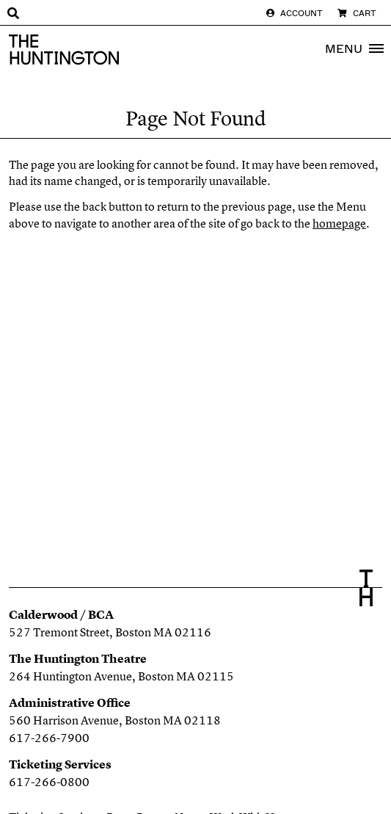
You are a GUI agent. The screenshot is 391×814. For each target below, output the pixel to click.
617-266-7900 (49, 738)
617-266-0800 (49, 782)
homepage (339, 223)
